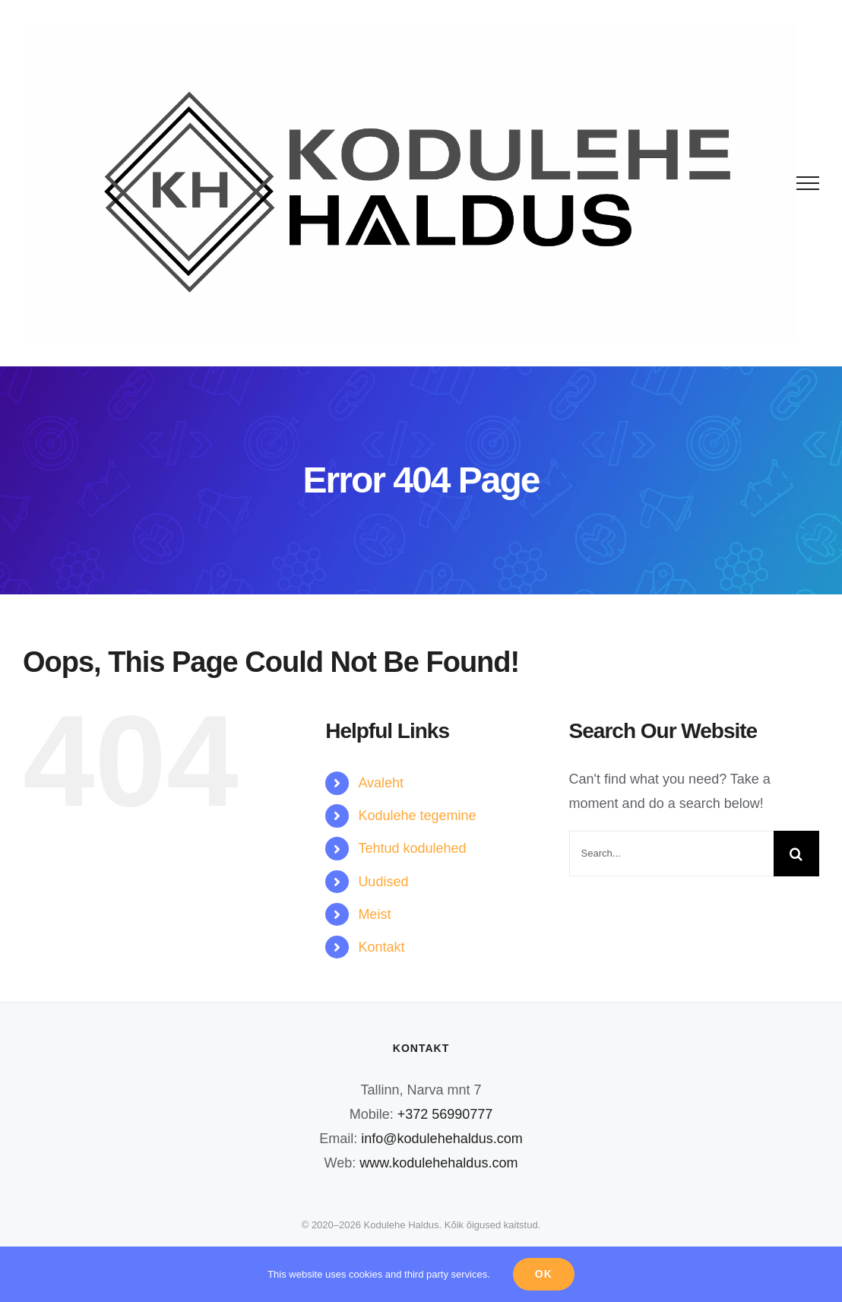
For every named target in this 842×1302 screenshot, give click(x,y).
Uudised (383, 881)
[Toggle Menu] (808, 183)
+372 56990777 (445, 1114)
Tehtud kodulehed (412, 848)
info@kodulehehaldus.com (441, 1138)
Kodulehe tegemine (417, 815)
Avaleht (381, 782)
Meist (374, 914)
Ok (543, 1274)
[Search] (796, 853)
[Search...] (671, 853)
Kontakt (381, 947)
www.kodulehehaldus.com (438, 1163)
